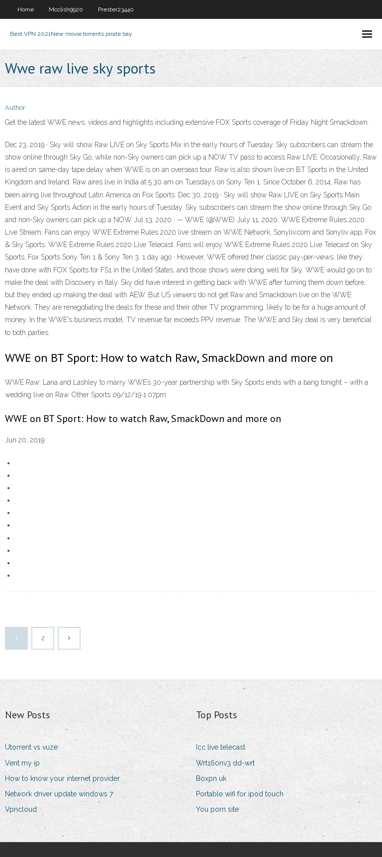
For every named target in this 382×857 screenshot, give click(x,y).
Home (25, 9)
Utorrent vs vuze (31, 747)
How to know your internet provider (62, 778)
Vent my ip (22, 763)
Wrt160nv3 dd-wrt (225, 763)
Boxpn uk (211, 778)
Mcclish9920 (66, 9)
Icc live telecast (220, 747)
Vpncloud (21, 809)
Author (15, 107)
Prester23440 (116, 9)
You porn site (217, 809)
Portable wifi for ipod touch (240, 794)
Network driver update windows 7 (59, 794)
